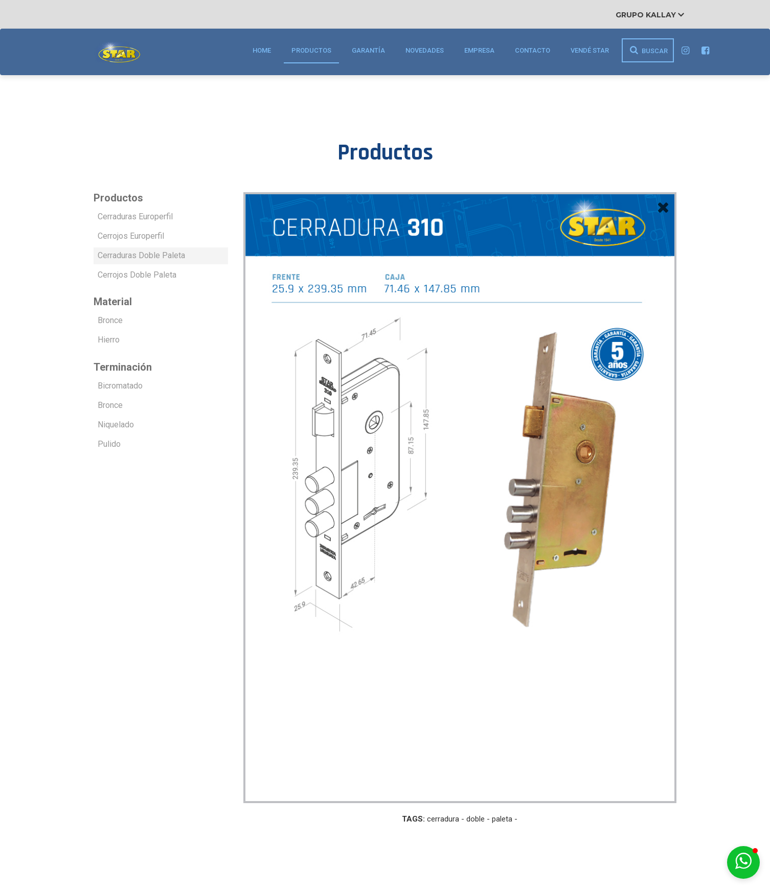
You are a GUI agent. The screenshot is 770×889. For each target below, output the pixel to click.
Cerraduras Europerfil (135, 216)
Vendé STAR (590, 50)
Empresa (479, 50)
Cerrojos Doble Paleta (137, 275)
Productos (311, 50)
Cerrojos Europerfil (131, 236)
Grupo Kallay (650, 14)
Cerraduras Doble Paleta (141, 255)
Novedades (424, 50)
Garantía (368, 50)
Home (262, 50)
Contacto (532, 50)
